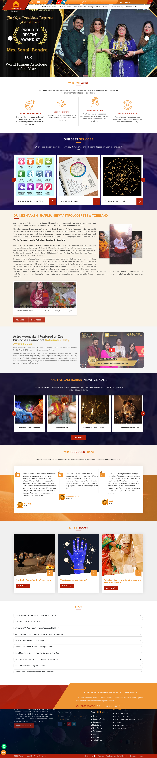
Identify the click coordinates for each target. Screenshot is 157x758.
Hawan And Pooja (117, 7)
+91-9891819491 (38, 2)
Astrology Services (65, 7)
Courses (105, 7)
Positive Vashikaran (49, 7)
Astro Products (131, 7)
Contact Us (99, 2)
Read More (23, 586)
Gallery (93, 2)
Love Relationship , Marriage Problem (87, 7)
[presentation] (10, 38)
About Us (87, 2)
